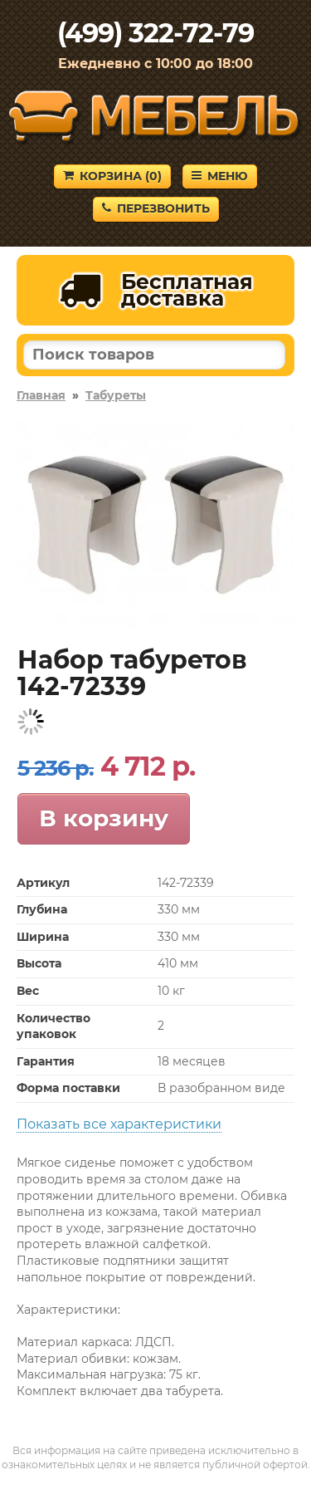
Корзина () (112, 176)
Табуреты (115, 395)
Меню (220, 176)
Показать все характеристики (119, 1124)
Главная (41, 395)
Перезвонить (156, 208)
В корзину (103, 818)
